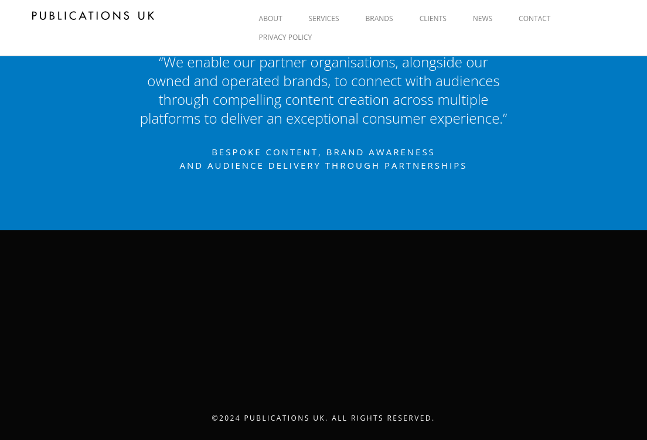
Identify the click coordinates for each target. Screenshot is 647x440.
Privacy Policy (285, 37)
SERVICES (324, 18)
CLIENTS (433, 18)
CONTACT (534, 18)
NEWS (482, 18)
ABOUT (270, 18)
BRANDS (379, 18)
